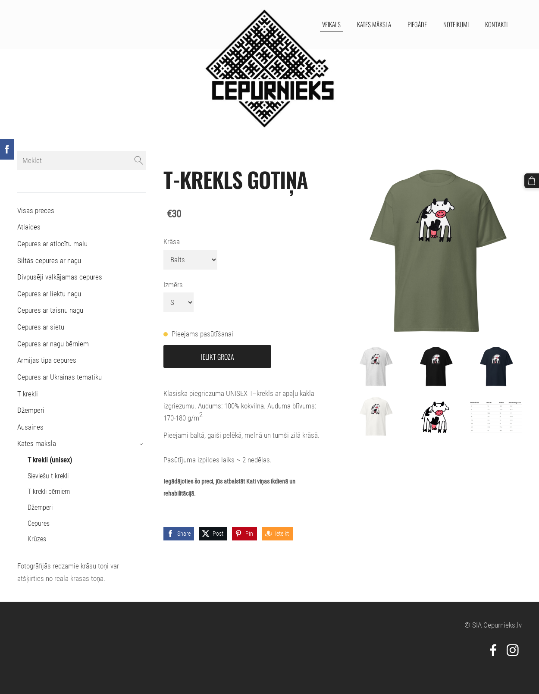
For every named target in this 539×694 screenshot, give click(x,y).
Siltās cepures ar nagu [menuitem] (49, 260)
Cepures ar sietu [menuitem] (40, 327)
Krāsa (171, 241)
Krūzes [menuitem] (37, 539)
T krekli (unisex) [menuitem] (50, 460)
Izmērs (173, 284)
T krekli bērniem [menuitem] (49, 491)
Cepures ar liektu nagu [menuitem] (49, 293)
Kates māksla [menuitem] (374, 24)
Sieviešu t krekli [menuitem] (48, 476)
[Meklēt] (81, 160)
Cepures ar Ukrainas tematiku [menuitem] (59, 377)
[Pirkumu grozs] (531, 180)
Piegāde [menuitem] (416, 24)
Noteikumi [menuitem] (455, 24)
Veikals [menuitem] (331, 24)
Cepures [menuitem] (39, 523)
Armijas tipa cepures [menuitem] (46, 360)
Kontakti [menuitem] (496, 24)
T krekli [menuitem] (27, 393)
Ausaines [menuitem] (30, 427)
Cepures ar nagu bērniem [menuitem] (53, 343)
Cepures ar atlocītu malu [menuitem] (52, 243)
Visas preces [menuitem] (35, 210)
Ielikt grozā (217, 357)
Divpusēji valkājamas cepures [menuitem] (59, 277)
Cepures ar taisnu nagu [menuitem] (50, 310)
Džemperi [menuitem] (30, 410)
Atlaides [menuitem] (29, 227)
